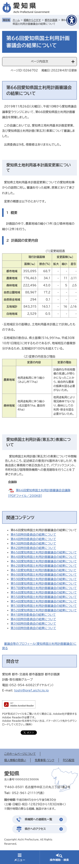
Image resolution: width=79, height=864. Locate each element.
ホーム (16, 20)
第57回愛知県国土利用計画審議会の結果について (44, 588)
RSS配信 (68, 760)
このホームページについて (20, 754)
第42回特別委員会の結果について (33, 547)
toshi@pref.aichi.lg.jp (31, 690)
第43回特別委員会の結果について (33, 543)
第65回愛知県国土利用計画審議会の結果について (44, 552)
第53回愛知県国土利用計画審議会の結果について (44, 605)
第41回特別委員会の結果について (33, 614)
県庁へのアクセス (35, 829)
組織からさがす (32, 20)
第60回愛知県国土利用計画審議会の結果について (44, 574)
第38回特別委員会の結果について (33, 628)
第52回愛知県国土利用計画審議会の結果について (44, 610)
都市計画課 (51, 20)
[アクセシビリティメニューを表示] (71, 20)
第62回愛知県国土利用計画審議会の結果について (44, 565)
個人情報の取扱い (15, 760)
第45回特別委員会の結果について (33, 534)
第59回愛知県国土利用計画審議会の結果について (44, 579)
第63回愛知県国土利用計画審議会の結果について (44, 561)
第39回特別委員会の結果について (33, 623)
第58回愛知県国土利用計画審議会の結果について (44, 583)
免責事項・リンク (44, 760)
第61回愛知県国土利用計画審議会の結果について (43, 570)
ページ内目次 (39, 61)
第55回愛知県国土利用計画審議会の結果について (44, 596)
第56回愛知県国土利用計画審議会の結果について (44, 592)
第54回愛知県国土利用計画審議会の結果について (44, 601)
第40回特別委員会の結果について (33, 619)
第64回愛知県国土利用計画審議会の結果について (44, 556)
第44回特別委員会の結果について (33, 539)
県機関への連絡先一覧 (38, 819)
